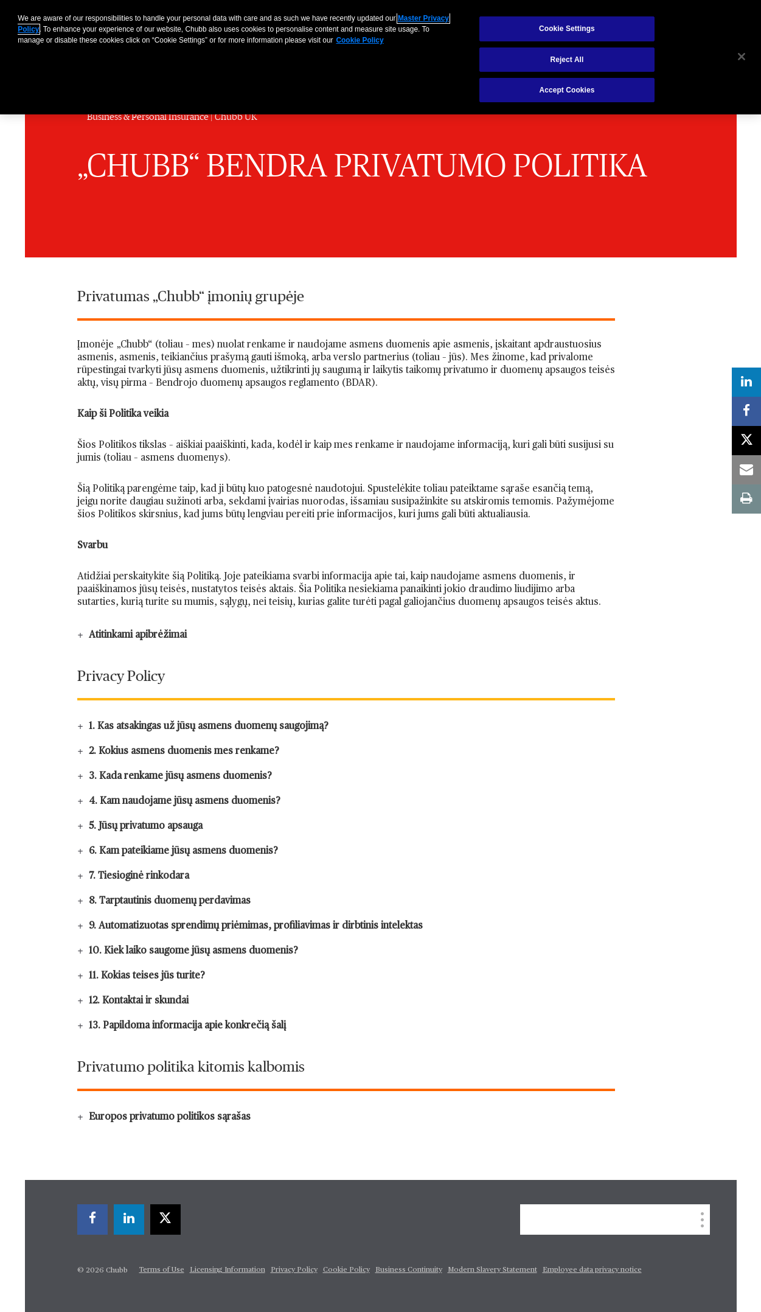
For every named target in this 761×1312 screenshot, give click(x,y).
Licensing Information (227, 1270)
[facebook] (92, 1219)
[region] (380, 57)
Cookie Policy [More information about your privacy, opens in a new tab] (360, 40)
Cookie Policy (346, 1270)
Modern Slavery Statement (492, 1270)
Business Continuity (408, 1270)
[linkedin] (129, 1219)
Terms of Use (161, 1270)
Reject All (566, 59)
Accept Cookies (566, 90)
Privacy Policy (294, 1270)
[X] (165, 1219)
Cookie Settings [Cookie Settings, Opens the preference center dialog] (567, 28)
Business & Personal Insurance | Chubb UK (172, 117)
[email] (746, 469)
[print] (746, 499)
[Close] (741, 56)
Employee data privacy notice (592, 1270)
